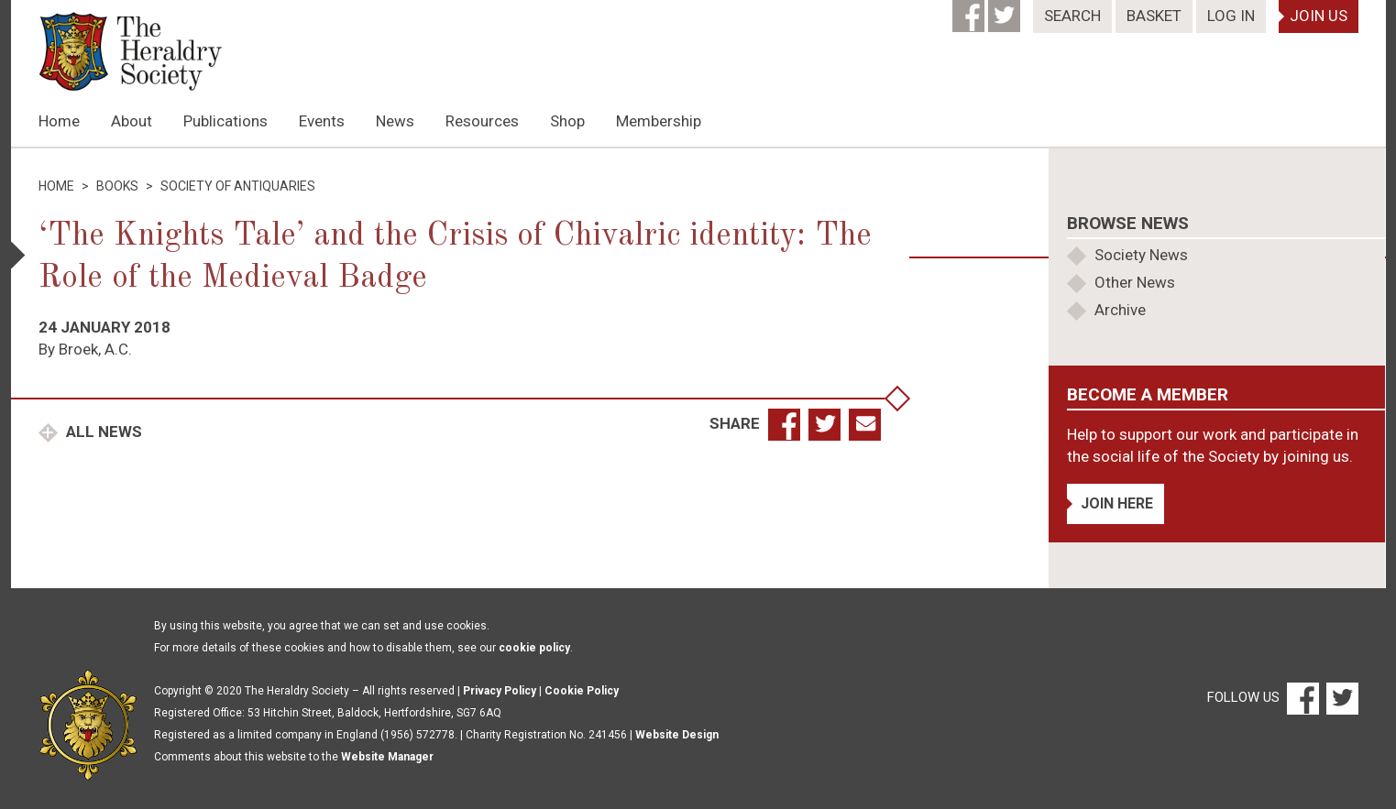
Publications (225, 121)
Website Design (677, 734)
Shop (567, 121)
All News (102, 431)
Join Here (1117, 503)
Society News (1141, 255)
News (395, 121)
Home (59, 121)
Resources (482, 121)
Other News (1134, 282)
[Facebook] (970, 10)
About (131, 121)
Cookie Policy (581, 690)
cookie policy (534, 647)
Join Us (1318, 15)
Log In (1231, 15)
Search (1072, 15)
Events (322, 121)
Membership (658, 121)
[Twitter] (1006, 10)
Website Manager (387, 756)
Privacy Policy (499, 690)
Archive (1120, 310)
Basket (1154, 15)
